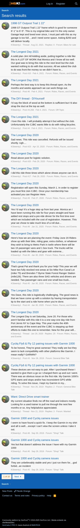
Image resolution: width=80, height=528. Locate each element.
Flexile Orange (22, 491)
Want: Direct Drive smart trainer (30, 396)
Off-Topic (60, 110)
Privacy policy (38, 495)
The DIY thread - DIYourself (27, 98)
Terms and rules (22, 495)
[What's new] (70, 4)
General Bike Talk (61, 358)
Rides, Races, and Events (65, 73)
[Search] (76, 4)
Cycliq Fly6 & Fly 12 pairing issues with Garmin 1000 (43, 343)
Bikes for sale (70, 45)
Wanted (67, 411)
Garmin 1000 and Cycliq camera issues (35, 418)
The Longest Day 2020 (25, 135)
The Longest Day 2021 (25, 51)
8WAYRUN (35, 525)
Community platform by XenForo (26, 520)
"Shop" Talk (58, 433)
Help (49, 495)
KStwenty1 (16, 45)
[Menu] (4, 3)
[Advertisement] (40, 507)
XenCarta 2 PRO (9, 525)
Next (18, 476)
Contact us (7, 495)
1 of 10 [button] (6, 476)
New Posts (7, 491)
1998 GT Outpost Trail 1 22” (28, 23)
